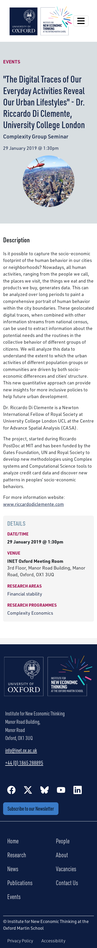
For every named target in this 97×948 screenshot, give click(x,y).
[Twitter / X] (28, 789)
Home (13, 841)
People (63, 841)
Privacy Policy (20, 940)
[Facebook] (11, 789)
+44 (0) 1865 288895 (24, 762)
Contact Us (67, 882)
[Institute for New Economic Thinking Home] (48, 681)
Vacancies (66, 868)
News (12, 868)
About (62, 855)
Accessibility (53, 940)
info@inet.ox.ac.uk (21, 750)
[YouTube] (61, 789)
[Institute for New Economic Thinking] (41, 20)
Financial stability (24, 594)
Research (16, 855)
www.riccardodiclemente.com (33, 504)
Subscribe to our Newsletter (31, 808)
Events (11, 61)
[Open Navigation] (80, 20)
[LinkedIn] (77, 789)
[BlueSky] (44, 789)
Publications (20, 882)
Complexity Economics (30, 613)
